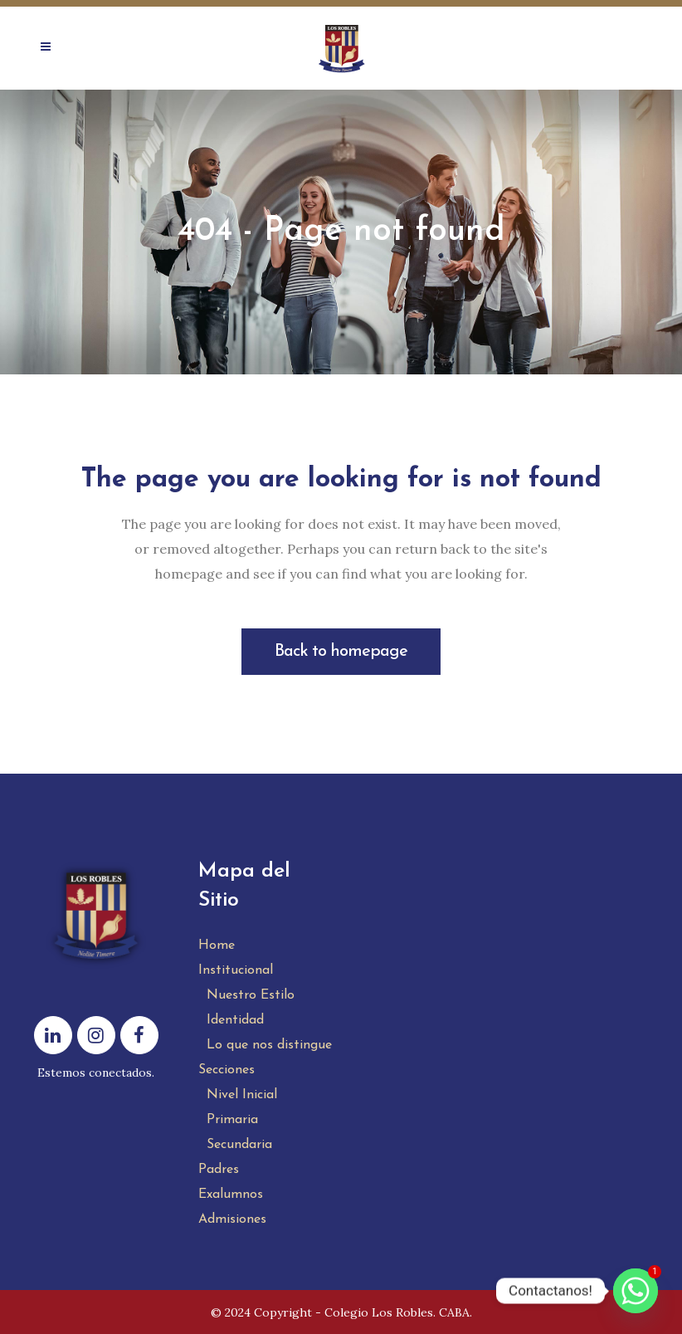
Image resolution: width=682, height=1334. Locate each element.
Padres (218, 1169)
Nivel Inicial (242, 1095)
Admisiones (232, 1219)
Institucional (235, 970)
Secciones (226, 1070)
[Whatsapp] (635, 1290)
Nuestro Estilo (251, 995)
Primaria (232, 1119)
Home (216, 945)
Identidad (235, 1020)
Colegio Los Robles (378, 1312)
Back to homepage (341, 651)
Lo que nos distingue (269, 1045)
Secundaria (239, 1144)
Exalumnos (230, 1194)
